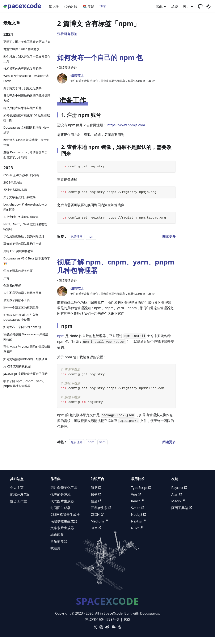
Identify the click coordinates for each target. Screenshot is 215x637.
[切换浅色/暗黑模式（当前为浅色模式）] (208, 6)
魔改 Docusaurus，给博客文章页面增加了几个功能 (25, 154)
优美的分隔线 (60, 494)
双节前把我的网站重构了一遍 (22, 244)
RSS (127, 619)
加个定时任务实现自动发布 (21, 217)
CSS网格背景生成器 (65, 514)
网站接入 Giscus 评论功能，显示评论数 (26, 142)
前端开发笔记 (20, 494)
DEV (96, 528)
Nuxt (137, 528)
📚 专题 (88, 6)
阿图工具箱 (181, 507)
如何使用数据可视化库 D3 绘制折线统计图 (26, 117)
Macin (178, 501)
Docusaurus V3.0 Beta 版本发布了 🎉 (26, 260)
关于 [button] (186, 6)
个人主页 (17, 487)
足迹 (174, 6)
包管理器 (77, 236)
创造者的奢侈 (12, 285)
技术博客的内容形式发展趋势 (22, 68)
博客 (103, 6)
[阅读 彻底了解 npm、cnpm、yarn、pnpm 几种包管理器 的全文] (169, 442)
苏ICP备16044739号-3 (102, 619)
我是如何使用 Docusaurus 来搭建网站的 (25, 336)
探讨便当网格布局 (15, 190)
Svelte (137, 507)
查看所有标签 (67, 33)
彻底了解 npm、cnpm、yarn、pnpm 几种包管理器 (24, 383)
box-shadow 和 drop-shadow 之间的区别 (25, 206)
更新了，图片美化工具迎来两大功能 (26, 42)
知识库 (54, 6)
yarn (102, 442)
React (137, 501)
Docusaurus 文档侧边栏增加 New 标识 (26, 129)
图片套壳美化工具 (63, 487)
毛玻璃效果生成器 (63, 521)
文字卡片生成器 (62, 528)
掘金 (96, 501)
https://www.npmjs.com (126, 125)
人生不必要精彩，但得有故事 (22, 293)
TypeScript (141, 487)
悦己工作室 (18, 501)
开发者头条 (101, 507)
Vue (136, 494)
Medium (99, 521)
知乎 (96, 494)
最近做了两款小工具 (16, 300)
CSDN (97, 514)
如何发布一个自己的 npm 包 (22, 327)
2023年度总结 (12, 182)
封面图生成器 (60, 507)
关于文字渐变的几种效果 (19, 197)
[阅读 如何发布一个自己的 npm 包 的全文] (169, 236)
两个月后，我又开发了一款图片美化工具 (26, 58)
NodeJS (138, 514)
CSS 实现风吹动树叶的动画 (21, 175)
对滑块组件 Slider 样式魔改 (21, 49)
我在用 (55, 548)
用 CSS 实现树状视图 (17, 366)
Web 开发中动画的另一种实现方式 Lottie (26, 78)
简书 (96, 487)
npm (91, 236)
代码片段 (70, 6)
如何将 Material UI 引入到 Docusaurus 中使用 (20, 317)
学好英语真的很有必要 (18, 271)
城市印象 (57, 534)
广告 (6, 278)
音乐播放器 (58, 541)
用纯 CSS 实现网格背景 (18, 251)
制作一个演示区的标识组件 (21, 307)
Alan (176, 494)
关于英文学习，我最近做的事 (22, 88)
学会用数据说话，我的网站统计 (24, 236)
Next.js (138, 521)
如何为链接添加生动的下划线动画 (25, 359)
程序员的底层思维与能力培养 (22, 108)
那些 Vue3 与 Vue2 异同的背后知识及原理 (26, 349)
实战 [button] (159, 6)
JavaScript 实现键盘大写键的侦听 (25, 374)
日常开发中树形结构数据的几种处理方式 (26, 98)
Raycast (179, 487)
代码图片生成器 (62, 501)
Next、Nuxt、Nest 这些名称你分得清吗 (25, 226)
